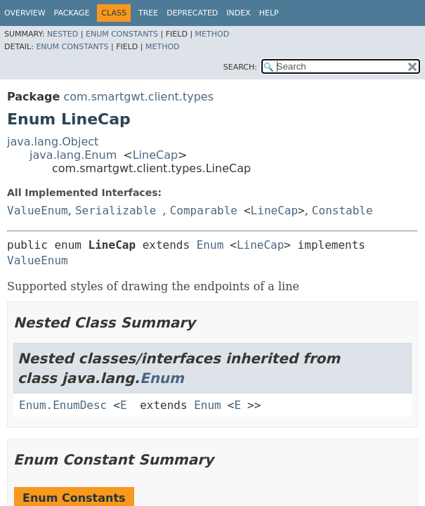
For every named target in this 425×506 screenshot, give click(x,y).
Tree (148, 13)
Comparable (203, 210)
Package (72, 13)
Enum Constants (122, 34)
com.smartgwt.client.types (138, 96)
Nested (62, 34)
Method (212, 34)
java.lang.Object (52, 141)
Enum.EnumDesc (63, 405)
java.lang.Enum (73, 155)
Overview (25, 13)
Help (269, 13)
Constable (342, 210)
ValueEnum (37, 210)
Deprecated (192, 13)
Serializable (116, 210)
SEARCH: (240, 67)
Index (238, 13)
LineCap (155, 155)
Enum (210, 245)
